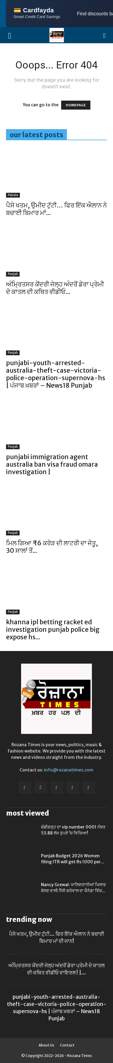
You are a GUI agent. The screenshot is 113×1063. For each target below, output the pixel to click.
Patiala (13, 195)
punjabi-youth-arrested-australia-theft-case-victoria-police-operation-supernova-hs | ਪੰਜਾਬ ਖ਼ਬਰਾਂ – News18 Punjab (55, 374)
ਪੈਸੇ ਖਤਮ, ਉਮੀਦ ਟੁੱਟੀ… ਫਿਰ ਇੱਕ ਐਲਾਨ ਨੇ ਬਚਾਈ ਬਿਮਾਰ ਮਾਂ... (56, 209)
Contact (67, 1045)
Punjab (13, 274)
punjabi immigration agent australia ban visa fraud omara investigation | (52, 464)
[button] (104, 35)
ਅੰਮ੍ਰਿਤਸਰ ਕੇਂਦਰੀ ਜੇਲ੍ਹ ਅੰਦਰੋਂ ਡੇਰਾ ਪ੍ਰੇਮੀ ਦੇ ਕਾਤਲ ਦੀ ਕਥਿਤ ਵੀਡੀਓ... (55, 288)
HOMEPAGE (76, 105)
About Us (46, 1045)
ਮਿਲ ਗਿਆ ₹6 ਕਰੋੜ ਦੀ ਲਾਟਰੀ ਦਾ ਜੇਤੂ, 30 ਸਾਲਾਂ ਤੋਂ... (52, 547)
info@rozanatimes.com (68, 770)
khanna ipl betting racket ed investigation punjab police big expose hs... (52, 629)
